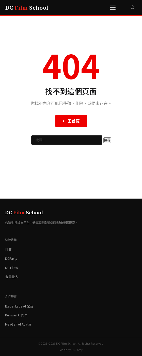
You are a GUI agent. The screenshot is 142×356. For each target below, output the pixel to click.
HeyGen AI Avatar (18, 324)
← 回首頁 (71, 121)
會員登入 (11, 276)
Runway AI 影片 (16, 315)
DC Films (11, 267)
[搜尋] (132, 7)
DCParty (11, 258)
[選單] (113, 7)
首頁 (8, 249)
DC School (26, 7)
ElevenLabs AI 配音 (19, 306)
